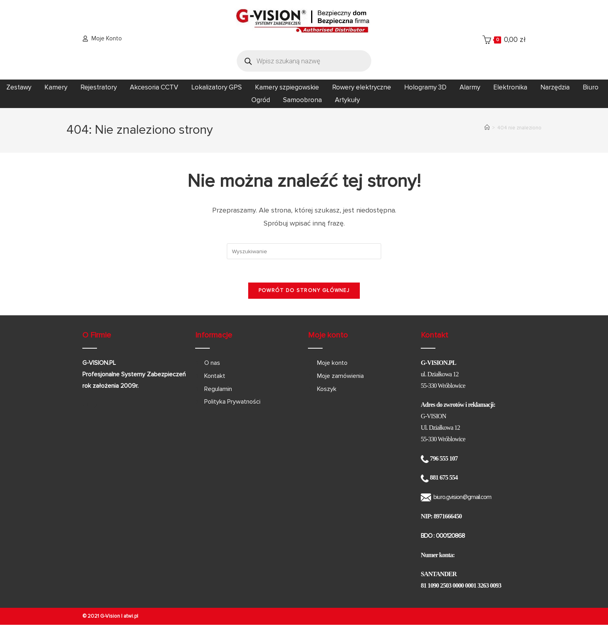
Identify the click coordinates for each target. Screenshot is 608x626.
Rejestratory (98, 87)
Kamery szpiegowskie (287, 87)
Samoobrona (302, 100)
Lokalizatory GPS (216, 87)
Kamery (55, 87)
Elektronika (510, 87)
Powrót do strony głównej (304, 291)
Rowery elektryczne (361, 87)
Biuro (590, 87)
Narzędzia (555, 87)
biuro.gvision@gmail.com (462, 498)
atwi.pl (131, 617)
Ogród (260, 100)
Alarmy (470, 87)
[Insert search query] (304, 251)
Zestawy (18, 87)
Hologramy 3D (425, 87)
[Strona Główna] (487, 128)
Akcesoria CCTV (154, 87)
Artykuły (347, 100)
